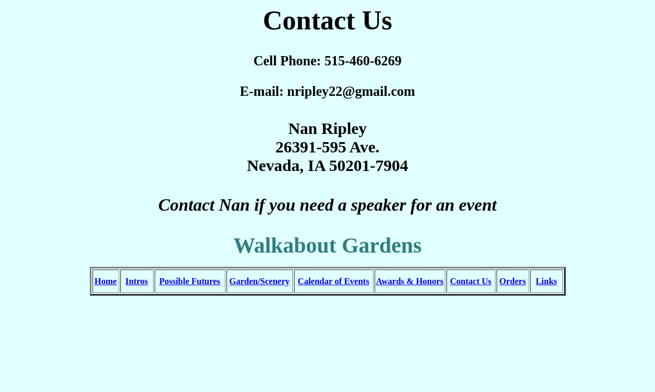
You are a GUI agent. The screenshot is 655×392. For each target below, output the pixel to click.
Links (546, 281)
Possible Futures (189, 281)
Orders (512, 281)
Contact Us (471, 281)
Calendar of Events (333, 281)
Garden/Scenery (259, 281)
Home (106, 281)
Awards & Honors (409, 281)
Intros (136, 281)
